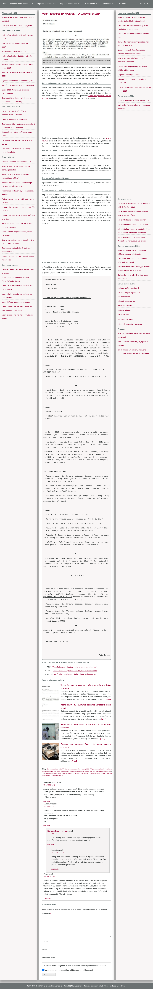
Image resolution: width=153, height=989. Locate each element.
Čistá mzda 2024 (92, 4)
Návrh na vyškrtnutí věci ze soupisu (68, 773)
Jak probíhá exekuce (126, 319)
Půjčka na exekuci (125, 306)
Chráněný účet (123, 315)
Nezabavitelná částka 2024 (21, 4)
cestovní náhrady (124, 310)
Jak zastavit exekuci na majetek (79, 771)
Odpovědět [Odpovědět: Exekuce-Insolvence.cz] (51, 844)
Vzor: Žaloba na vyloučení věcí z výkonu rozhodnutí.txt (74, 674)
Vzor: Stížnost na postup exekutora (16, 302)
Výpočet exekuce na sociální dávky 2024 (18, 81)
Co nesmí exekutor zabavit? (55, 769)
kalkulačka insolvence (126, 301)
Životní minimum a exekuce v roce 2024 (133, 101)
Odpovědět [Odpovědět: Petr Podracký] (46, 801)
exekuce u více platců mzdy (129, 288)
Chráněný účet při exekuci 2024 (14, 119)
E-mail (45, 949)
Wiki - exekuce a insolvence (115, 986)
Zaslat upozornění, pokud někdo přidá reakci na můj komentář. (67, 970)
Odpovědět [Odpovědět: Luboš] (54, 869)
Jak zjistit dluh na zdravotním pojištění (133, 224)
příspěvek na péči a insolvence (130, 324)
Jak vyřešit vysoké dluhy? (61, 771)
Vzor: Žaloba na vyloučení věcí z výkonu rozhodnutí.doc (75, 671)
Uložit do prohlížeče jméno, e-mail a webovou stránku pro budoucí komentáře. (75, 966)
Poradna (123, 4)
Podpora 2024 (109, 4)
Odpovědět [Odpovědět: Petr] (46, 898)
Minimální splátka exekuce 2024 (14, 51)
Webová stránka (48, 957)
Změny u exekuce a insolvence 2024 (16, 162)
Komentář (46, 914)
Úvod (4, 4)
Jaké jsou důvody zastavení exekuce (100, 771)
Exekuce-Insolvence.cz (57, 831)
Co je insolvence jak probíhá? (129, 75)
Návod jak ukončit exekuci (50, 773)
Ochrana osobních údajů (93, 986)
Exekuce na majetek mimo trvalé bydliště (77, 769)
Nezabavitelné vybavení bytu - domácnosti (92, 773)
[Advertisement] (76, 118)
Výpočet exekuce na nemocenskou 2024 (18, 85)
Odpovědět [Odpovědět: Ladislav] (46, 825)
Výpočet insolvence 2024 (70, 4)
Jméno (45, 941)
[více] (108, 699)
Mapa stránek (76, 986)
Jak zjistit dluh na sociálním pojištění (132, 220)
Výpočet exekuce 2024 (46, 4)
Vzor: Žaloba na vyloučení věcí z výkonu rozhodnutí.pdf (75, 667)
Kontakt (67, 986)
